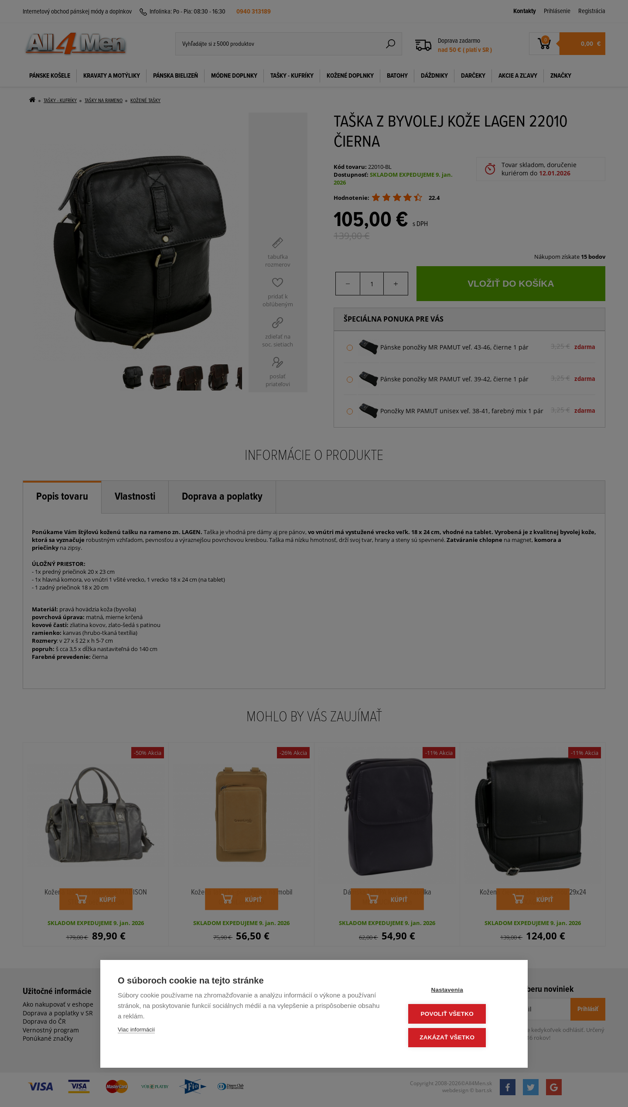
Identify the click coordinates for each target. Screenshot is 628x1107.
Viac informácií (136, 1031)
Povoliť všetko (457, 1014)
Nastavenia (458, 991)
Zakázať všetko (457, 1038)
